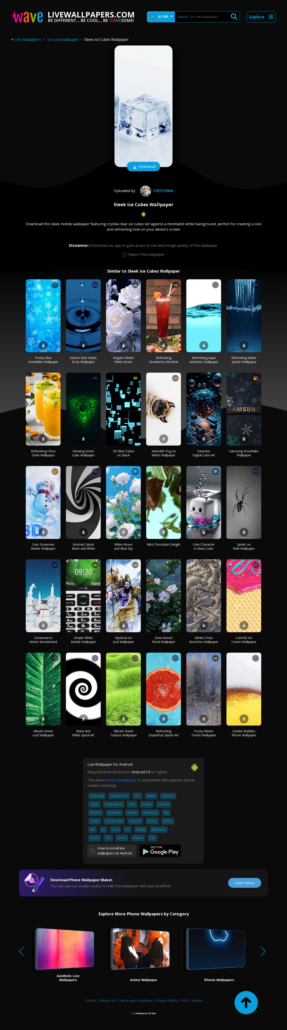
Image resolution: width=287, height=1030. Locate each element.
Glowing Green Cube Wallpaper (83, 453)
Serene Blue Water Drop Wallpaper (83, 360)
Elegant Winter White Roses (123, 360)
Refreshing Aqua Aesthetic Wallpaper (203, 360)
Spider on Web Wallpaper (244, 546)
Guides (196, 1000)
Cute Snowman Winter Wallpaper (43, 546)
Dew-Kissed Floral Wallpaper (163, 640)
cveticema (156, 190)
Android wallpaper (121, 780)
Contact (91, 1000)
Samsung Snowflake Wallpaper (244, 453)
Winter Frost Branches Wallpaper (203, 640)
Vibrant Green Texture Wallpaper (123, 733)
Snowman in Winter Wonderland (43, 640)
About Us (107, 1000)
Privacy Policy (166, 1000)
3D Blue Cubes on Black (123, 453)
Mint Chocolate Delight (163, 544)
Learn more (244, 882)
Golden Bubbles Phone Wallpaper (244, 733)
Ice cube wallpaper (63, 39)
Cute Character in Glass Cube (204, 546)
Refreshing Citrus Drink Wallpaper (43, 453)
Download (143, 167)
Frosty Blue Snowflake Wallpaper (43, 360)
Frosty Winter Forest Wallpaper (203, 733)
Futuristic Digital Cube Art (203, 453)
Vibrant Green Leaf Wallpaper (43, 733)
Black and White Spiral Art (83, 733)
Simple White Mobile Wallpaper (83, 640)
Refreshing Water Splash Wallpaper (244, 360)
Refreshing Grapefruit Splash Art (164, 733)
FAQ (184, 1000)
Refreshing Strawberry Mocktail (163, 360)
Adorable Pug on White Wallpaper (164, 453)
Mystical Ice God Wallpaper (123, 640)
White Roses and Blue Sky (123, 546)
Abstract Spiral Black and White (83, 546)
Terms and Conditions (135, 1000)
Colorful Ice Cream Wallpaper (243, 640)
